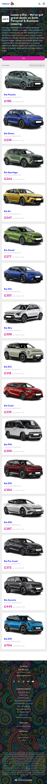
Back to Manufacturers (10, 9)
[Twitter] (18, 682)
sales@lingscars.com (24, 675)
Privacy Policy (23, 715)
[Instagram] (23, 682)
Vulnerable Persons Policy (23, 701)
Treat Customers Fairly (23, 709)
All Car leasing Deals (23, 726)
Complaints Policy (23, 712)
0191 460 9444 (23, 669)
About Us (24, 735)
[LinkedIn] (28, 682)
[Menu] (44, 4)
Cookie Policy (23, 695)
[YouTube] (33, 682)
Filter (23, 58)
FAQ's (23, 740)
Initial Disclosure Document (23, 703)
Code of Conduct (23, 692)
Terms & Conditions (23, 706)
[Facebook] (14, 682)
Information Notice (23, 698)
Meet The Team (23, 737)
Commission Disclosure (23, 717)
